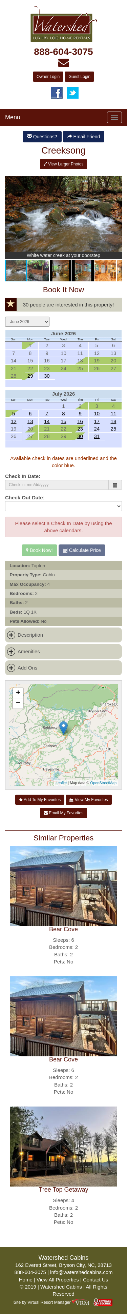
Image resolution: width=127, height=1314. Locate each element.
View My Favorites (88, 799)
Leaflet (61, 783)
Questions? (42, 136)
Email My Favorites (63, 813)
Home (26, 1279)
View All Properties (58, 1279)
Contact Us (95, 1279)
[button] (115, 177)
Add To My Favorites (40, 799)
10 (97, 413)
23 (80, 429)
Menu (12, 117)
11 (114, 413)
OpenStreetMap (103, 783)
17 (97, 421)
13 (30, 421)
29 (30, 376)
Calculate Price (82, 550)
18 (114, 421)
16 (80, 421)
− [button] (18, 703)
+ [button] (18, 693)
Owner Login (48, 76)
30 (47, 376)
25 (114, 429)
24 (97, 429)
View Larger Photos (64, 164)
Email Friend (83, 136)
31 (97, 436)
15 (63, 421)
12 (14, 421)
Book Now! (39, 550)
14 (47, 421)
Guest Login (79, 76)
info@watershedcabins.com (81, 1272)
